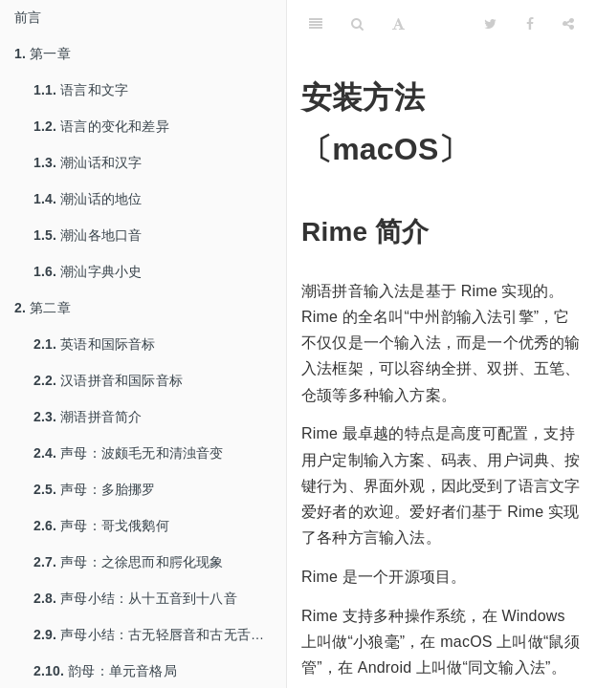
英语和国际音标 (94, 344)
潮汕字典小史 (87, 271)
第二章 (42, 307)
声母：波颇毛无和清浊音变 (128, 453)
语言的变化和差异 (101, 126)
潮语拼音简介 (87, 416)
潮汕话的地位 (87, 198)
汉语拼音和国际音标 (108, 380)
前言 (27, 17)
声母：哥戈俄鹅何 (101, 525)
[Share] (568, 24)
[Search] (357, 24)
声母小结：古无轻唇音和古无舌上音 (155, 634)
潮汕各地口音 (87, 235)
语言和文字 (80, 89)
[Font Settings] (398, 24)
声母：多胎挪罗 (94, 489)
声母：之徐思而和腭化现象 (128, 562)
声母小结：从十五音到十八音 (135, 598)
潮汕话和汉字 (87, 162)
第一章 (42, 53)
